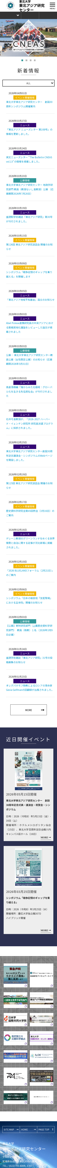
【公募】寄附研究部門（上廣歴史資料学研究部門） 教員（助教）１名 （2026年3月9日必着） (29, 630)
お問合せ (30, 15)
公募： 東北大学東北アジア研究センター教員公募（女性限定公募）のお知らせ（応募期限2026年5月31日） (29, 359)
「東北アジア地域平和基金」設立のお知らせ (30, 299)
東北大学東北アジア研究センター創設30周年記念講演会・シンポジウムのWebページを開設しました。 (29, 455)
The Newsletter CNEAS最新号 (48, 15)
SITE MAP (9, 1129)
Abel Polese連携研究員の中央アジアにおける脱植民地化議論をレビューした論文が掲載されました (29, 327)
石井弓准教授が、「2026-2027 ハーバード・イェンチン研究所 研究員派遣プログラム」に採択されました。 (29, 423)
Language (10, 15)
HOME (24, 1129)
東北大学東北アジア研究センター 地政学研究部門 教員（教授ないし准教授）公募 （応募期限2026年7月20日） (30, 189)
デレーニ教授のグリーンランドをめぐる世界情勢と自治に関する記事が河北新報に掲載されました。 (30, 543)
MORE (28, 710)
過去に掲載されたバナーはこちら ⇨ (41, 1096)
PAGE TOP (43, 1129)
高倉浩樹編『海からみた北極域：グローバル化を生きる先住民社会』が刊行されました (29, 391)
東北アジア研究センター (24, 1146)
